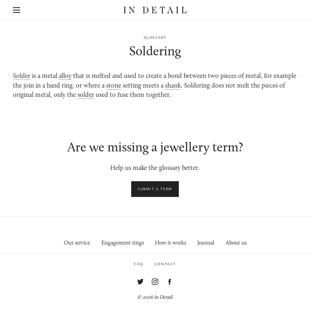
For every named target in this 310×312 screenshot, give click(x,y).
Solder (21, 76)
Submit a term (155, 189)
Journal (205, 243)
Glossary (155, 38)
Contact (165, 264)
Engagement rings (122, 243)
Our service (77, 243)
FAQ (138, 264)
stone (113, 86)
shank (173, 86)
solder (86, 95)
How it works (170, 243)
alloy (65, 76)
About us (236, 243)
